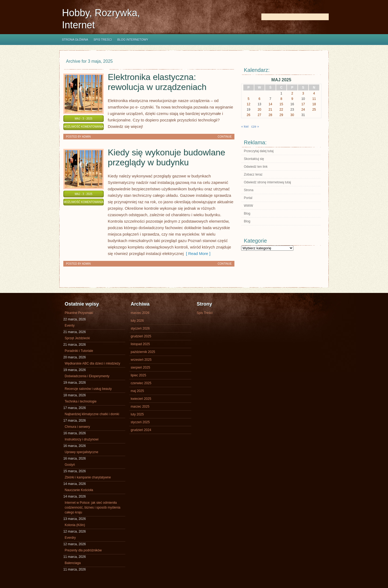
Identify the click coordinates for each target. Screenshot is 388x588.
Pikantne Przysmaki (79, 313)
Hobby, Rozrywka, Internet (101, 18)
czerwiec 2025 (141, 383)
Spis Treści (102, 39)
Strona (248, 190)
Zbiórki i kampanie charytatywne (88, 477)
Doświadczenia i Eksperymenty (87, 376)
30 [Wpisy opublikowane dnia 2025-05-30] (292, 115)
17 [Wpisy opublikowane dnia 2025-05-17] (303, 104)
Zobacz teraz (253, 174)
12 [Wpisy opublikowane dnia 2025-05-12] (248, 104)
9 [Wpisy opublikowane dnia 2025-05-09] (292, 99)
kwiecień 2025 (141, 399)
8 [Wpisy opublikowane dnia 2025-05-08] (281, 99)
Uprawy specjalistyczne (81, 452)
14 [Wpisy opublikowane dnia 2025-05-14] (270, 104)
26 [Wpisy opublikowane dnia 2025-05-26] (248, 115)
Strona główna (75, 39)
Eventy (70, 325)
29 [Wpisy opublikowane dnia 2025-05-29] (281, 115)
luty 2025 (137, 414)
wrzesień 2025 (141, 360)
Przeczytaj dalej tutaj (258, 151)
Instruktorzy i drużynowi (81, 439)
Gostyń (70, 465)
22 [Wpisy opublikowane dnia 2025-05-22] (281, 109)
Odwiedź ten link (256, 167)
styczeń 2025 (140, 422)
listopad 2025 (140, 344)
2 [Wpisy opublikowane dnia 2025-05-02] (292, 93)
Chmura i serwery (77, 427)
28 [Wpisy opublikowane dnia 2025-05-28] (270, 115)
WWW (248, 206)
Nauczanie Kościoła (79, 490)
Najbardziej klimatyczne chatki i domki (92, 414)
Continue (225, 136)
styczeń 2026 (140, 328)
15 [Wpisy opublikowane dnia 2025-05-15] (281, 104)
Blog (247, 213)
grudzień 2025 (141, 336)
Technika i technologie (80, 401)
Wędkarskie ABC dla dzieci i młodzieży (92, 363)
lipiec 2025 (138, 375)
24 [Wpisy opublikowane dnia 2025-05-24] (303, 109)
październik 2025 (143, 352)
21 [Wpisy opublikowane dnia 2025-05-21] (270, 109)
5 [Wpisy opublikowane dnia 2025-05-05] (249, 99)
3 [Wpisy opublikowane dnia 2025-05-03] (303, 93)
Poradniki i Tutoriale (79, 351)
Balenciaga (73, 563)
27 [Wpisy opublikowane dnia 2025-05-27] (259, 115)
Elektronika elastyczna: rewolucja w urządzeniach (157, 82)
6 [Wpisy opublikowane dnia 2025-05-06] (260, 99)
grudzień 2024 (141, 430)
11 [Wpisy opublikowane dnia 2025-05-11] (314, 99)
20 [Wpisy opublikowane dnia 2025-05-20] (259, 109)
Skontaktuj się (254, 159)
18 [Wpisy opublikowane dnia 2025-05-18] (314, 104)
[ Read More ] (197, 253)
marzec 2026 (140, 313)
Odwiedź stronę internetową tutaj (267, 182)
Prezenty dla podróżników (83, 550)
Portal (248, 198)
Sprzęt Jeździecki (77, 338)
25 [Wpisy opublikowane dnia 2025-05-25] (314, 109)
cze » (255, 126)
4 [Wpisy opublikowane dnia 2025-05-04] (314, 93)
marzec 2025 (140, 406)
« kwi (244, 126)
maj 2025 (137, 391)
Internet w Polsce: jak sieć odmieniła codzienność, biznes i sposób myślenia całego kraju (92, 507)
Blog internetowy (132, 39)
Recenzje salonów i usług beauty (88, 389)
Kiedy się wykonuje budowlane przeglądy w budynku (166, 157)
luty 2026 (137, 321)
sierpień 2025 (140, 367)
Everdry (70, 538)
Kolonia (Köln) (75, 525)
